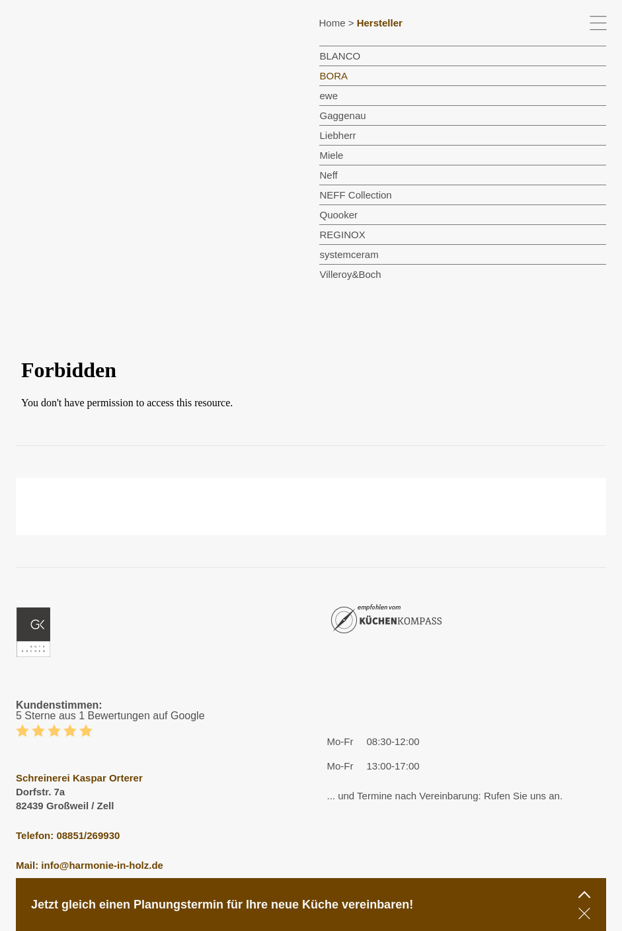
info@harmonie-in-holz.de (102, 865)
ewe (329, 95)
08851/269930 (88, 835)
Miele (332, 155)
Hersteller (380, 22)
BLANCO (340, 56)
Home (332, 22)
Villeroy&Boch (350, 274)
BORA (334, 75)
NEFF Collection (356, 194)
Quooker (339, 214)
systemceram (349, 254)
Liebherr (338, 135)
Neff (329, 175)
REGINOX (343, 234)
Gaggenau (343, 115)
